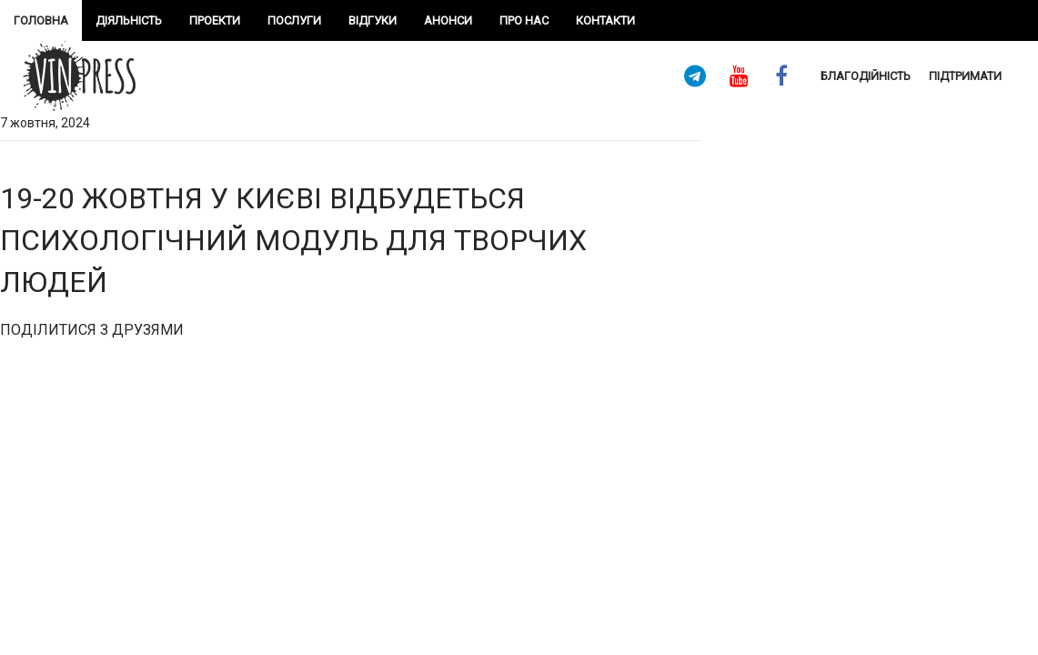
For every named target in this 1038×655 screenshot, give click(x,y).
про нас (524, 20)
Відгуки (372, 20)
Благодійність (866, 76)
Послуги (294, 20)
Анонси (448, 20)
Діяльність (129, 20)
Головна (41, 20)
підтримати (965, 76)
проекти (214, 20)
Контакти (605, 20)
